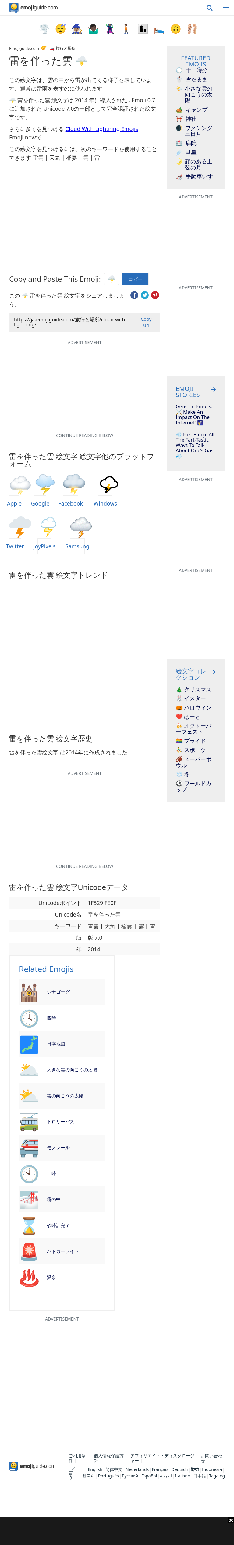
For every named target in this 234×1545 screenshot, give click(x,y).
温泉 (51, 1277)
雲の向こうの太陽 (65, 1095)
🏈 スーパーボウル (193, 762)
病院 (186, 143)
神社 (186, 119)
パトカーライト (63, 1251)
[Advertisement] (117, 1531)
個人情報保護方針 (109, 1458)
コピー (135, 279)
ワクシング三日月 (194, 131)
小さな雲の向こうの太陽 (194, 95)
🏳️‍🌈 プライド (191, 741)
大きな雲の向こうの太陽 (72, 1069)
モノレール (58, 1147)
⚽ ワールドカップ (193, 786)
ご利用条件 (77, 1458)
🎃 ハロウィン (193, 708)
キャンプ (191, 110)
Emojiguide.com (24, 48)
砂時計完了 (58, 1225)
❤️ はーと (188, 717)
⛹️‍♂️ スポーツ (191, 750)
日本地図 (56, 1043)
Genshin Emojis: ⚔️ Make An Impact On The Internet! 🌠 (194, 414)
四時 (51, 1018)
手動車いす (194, 176)
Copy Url (146, 322)
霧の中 (54, 1199)
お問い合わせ (211, 1458)
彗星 (186, 152)
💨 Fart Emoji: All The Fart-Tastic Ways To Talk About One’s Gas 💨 (195, 445)
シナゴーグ (58, 992)
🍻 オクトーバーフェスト (193, 729)
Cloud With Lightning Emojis (102, 128)
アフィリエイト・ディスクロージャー (162, 1458)
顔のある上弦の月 (194, 164)
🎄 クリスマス (193, 690)
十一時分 (191, 70)
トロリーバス (60, 1121)
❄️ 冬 (183, 774)
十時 (51, 1173)
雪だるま (191, 79)
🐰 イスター (191, 698)
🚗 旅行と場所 (62, 48)
